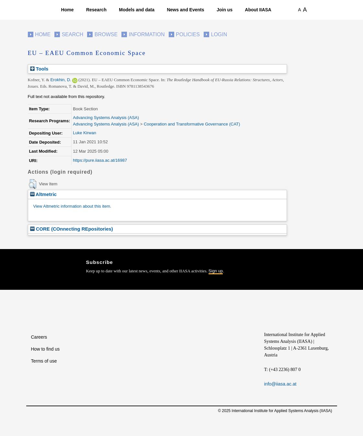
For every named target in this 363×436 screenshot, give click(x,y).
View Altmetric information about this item (71, 206)
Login (219, 34)
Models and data (136, 9)
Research (96, 9)
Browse (106, 34)
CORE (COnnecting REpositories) (71, 229)
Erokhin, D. (60, 79)
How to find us (45, 349)
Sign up (216, 270)
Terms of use (44, 361)
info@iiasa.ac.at (280, 384)
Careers (39, 337)
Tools (39, 68)
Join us (225, 9)
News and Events (185, 9)
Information (147, 34)
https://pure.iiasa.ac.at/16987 (100, 160)
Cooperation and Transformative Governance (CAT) (192, 124)
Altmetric (43, 194)
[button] (32, 184)
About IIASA (258, 9)
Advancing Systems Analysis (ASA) (106, 117)
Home (67, 9)
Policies (188, 34)
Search (73, 34)
